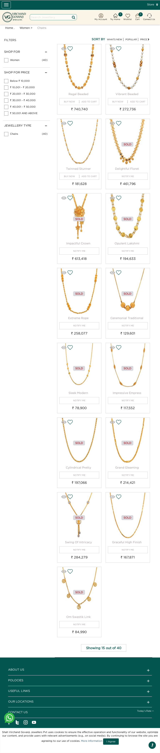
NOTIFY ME (128, 176)
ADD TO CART (89, 102)
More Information (91, 740)
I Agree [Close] (110, 741)
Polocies (80, 680)
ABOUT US (80, 670)
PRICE (144, 39)
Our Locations (80, 702)
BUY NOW (69, 102)
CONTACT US (80, 712)
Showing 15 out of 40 (103, 648)
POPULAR (131, 39)
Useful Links (80, 691)
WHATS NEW (114, 39)
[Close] (156, 732)
